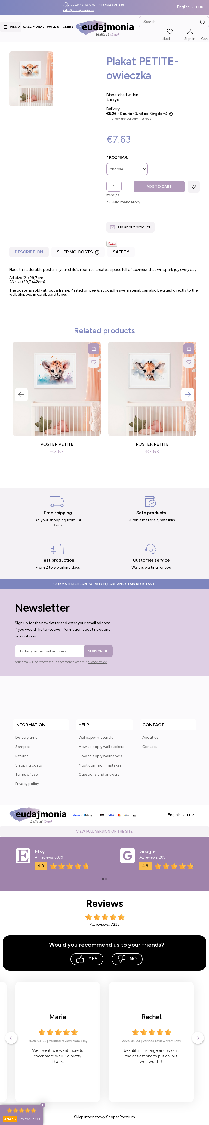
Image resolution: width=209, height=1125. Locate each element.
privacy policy (97, 662)
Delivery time (26, 737)
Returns (22, 756)
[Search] (202, 22)
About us (150, 737)
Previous (21, 394)
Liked (166, 39)
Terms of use (26, 774)
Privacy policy (27, 783)
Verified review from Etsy (68, 1041)
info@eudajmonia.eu (78, 10)
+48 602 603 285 (111, 5)
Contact (149, 746)
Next (187, 394)
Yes (86, 959)
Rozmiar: (117, 157)
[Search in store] (174, 21)
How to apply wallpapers (100, 756)
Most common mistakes (100, 765)
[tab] (29, 253)
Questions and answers (99, 774)
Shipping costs (28, 765)
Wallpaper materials (96, 737)
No (127, 959)
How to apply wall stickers (101, 746)
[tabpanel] (104, 284)
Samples (22, 746)
